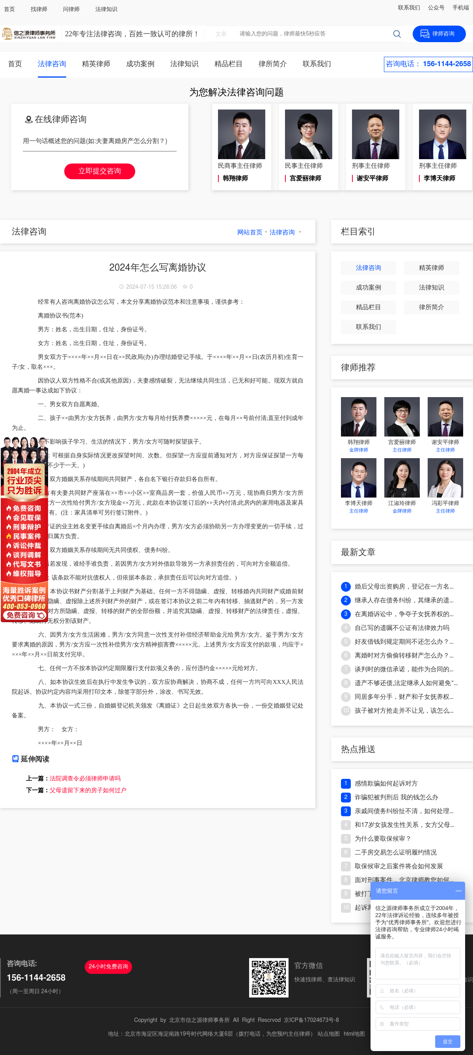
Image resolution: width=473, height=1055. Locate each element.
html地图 (354, 1034)
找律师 (39, 9)
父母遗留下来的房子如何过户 (88, 790)
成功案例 (140, 64)
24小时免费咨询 (108, 967)
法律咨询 (52, 64)
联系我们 (409, 8)
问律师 (71, 9)
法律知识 (106, 9)
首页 (9, 9)
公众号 (436, 8)
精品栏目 (228, 64)
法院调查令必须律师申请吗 (85, 778)
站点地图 (329, 1034)
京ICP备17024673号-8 (311, 1020)
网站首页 (250, 232)
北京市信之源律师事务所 (199, 1020)
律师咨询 (443, 34)
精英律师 (96, 64)
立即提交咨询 (99, 171)
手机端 (461, 8)
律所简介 (273, 64)
